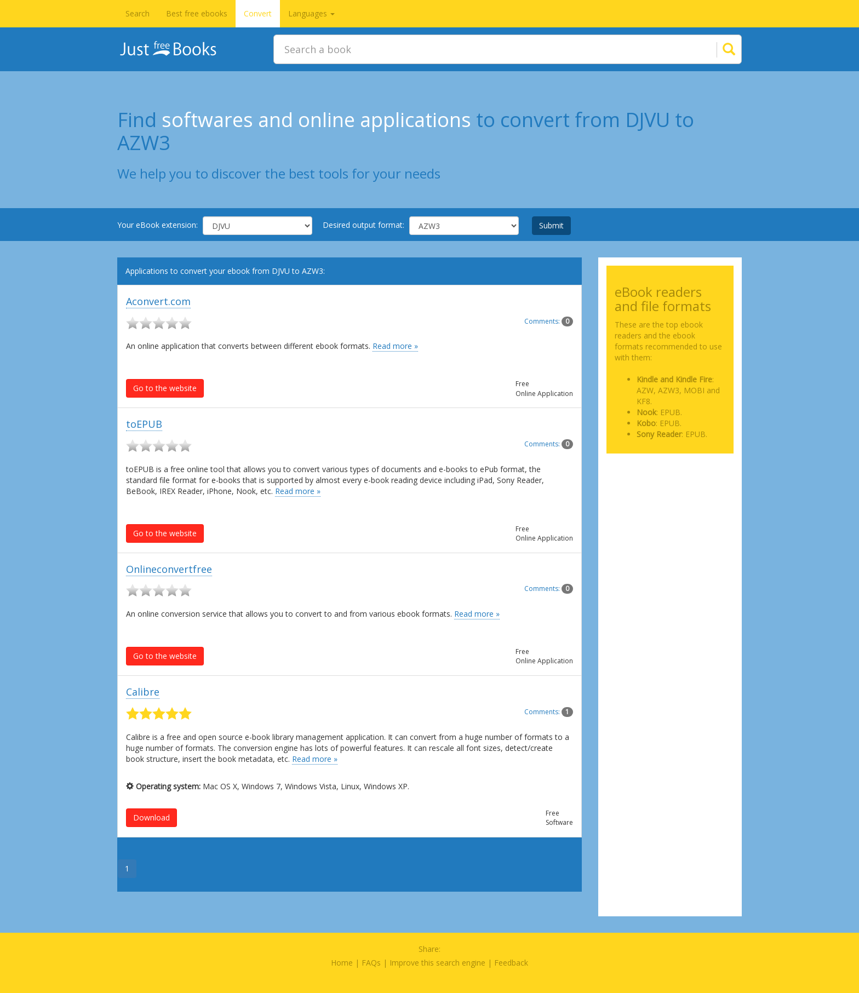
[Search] (715, 49)
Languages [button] (311, 13)
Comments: (548, 321)
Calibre (142, 691)
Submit (551, 225)
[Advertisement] (670, 516)
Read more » (395, 346)
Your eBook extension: (157, 225)
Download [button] (151, 817)
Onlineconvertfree (169, 569)
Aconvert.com (158, 301)
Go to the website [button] (165, 388)
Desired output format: (363, 225)
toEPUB (144, 424)
